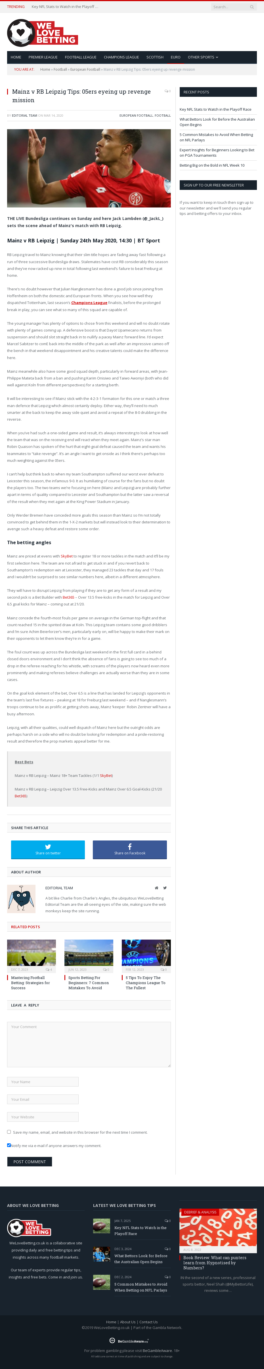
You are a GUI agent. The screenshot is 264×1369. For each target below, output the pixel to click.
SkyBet (67, 556)
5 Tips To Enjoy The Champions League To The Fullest (145, 982)
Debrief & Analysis (200, 1212)
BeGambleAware (157, 1350)
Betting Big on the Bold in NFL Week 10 (212, 165)
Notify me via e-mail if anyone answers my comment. (54, 1145)
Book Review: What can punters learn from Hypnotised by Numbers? (214, 1263)
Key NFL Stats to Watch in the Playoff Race (66, 6)
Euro (176, 57)
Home (45, 69)
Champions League (121, 57)
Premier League (43, 57)
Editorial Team (24, 115)
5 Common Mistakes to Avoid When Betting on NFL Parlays (140, 1287)
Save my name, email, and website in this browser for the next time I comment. (80, 1132)
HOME (16, 57)
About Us (128, 1321)
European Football (85, 69)
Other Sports (201, 57)
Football (60, 69)
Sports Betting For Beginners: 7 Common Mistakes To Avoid (88, 982)
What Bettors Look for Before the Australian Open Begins (140, 1258)
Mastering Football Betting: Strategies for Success (30, 982)
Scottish (155, 57)
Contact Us (148, 1321)
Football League (81, 57)
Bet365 (68, 597)
